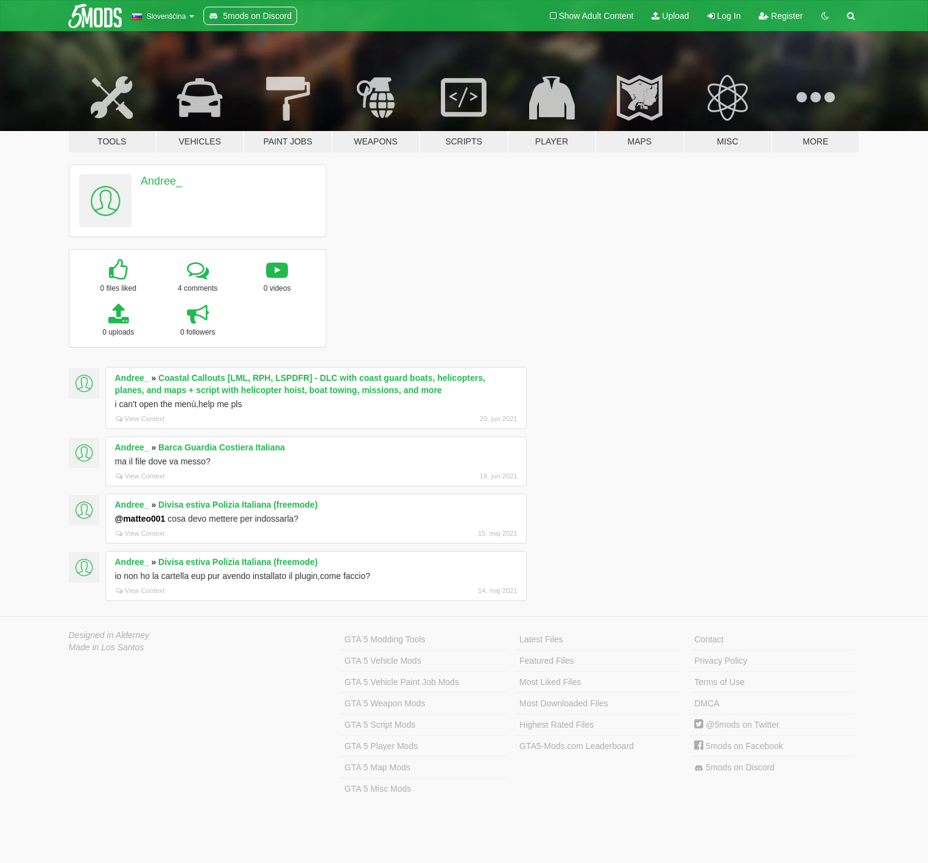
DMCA (706, 703)
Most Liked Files (550, 682)
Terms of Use (719, 682)
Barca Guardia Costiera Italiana (221, 447)
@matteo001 (140, 519)
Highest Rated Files (556, 725)
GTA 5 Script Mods (380, 725)
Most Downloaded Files (563, 703)
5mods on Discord (734, 767)
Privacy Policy (720, 661)
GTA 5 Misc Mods (378, 789)
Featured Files (546, 661)
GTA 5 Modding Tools (385, 639)
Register (781, 16)
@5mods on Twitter (736, 724)
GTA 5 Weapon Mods (385, 703)
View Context (140, 418)
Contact (708, 639)
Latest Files (541, 639)
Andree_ (161, 181)
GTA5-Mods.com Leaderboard (576, 746)
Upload (670, 16)
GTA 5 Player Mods (381, 746)
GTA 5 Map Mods (377, 767)
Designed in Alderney (109, 635)
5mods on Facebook (738, 745)
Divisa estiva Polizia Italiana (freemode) (237, 505)
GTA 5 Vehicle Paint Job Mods (402, 682)
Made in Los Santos (106, 647)
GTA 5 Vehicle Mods (383, 661)
